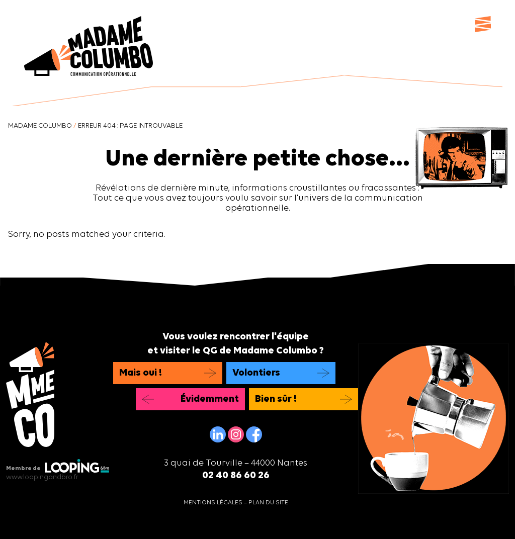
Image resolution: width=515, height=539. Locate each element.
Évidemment (210, 399)
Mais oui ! (140, 373)
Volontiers (256, 373)
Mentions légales (213, 503)
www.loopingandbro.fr (42, 477)
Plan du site (268, 503)
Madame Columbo (40, 126)
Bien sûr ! (276, 399)
